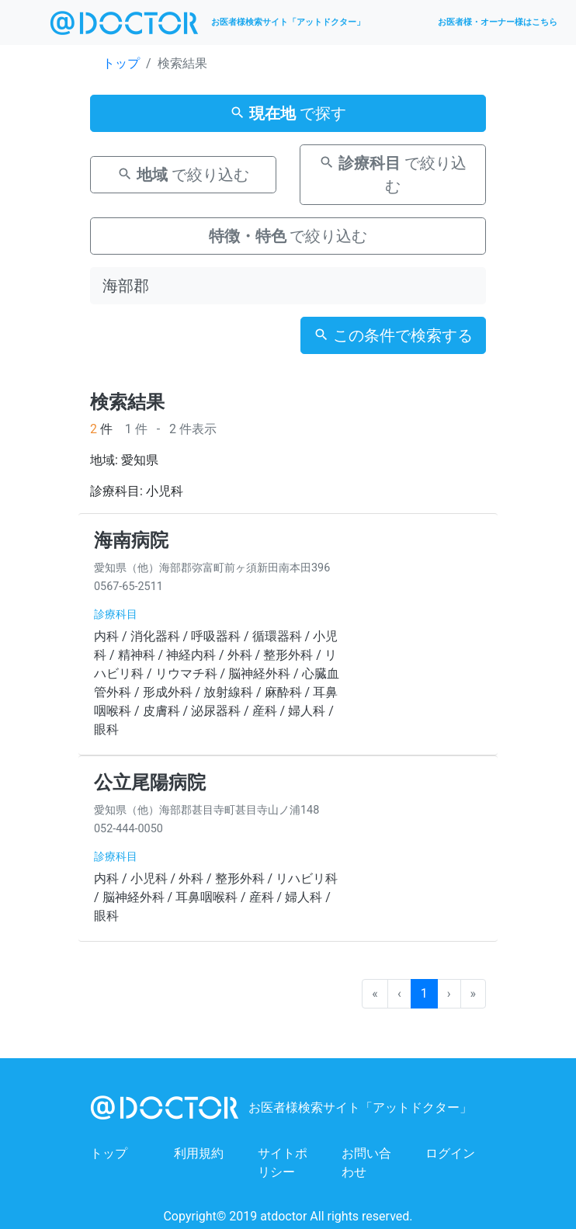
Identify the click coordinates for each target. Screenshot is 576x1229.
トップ (121, 63)
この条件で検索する (393, 335)
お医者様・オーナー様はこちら (497, 22)
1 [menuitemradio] (424, 993)
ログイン (450, 1153)
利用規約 (199, 1153)
